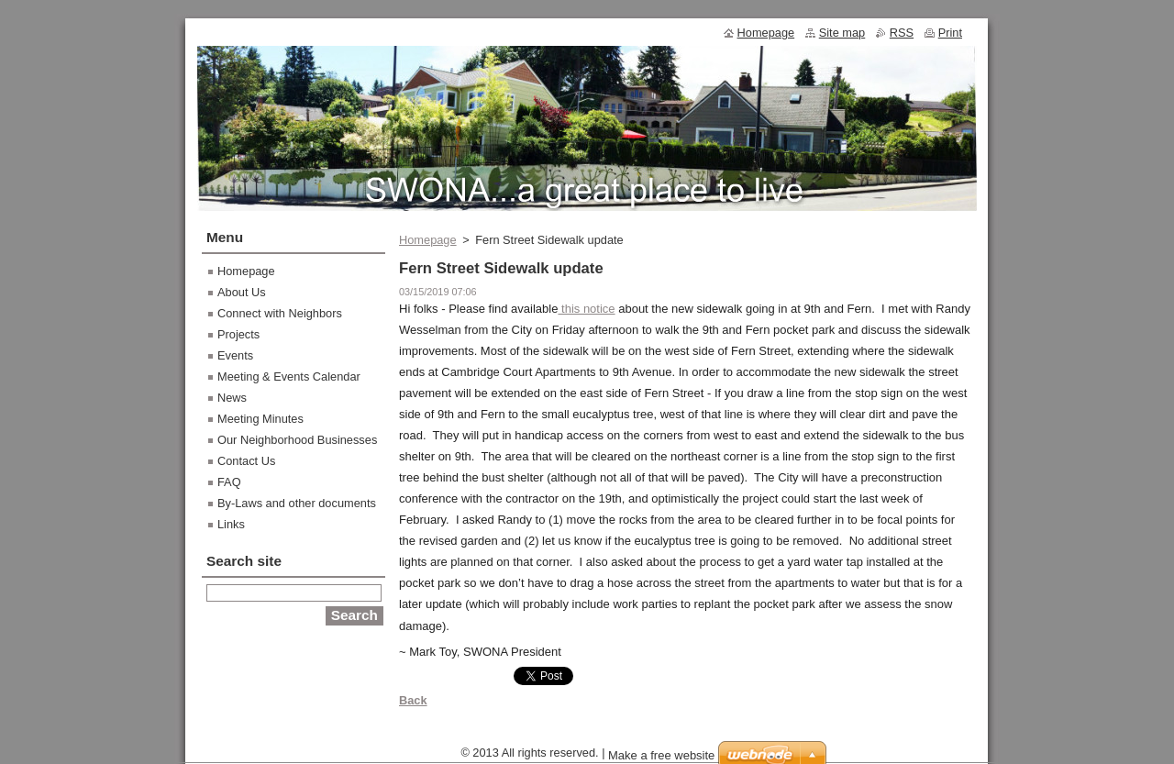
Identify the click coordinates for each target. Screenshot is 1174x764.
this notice (586, 309)
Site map (842, 32)
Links (231, 524)
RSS (902, 32)
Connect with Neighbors (279, 313)
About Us (241, 292)
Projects (238, 334)
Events (235, 355)
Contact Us (246, 461)
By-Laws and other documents (296, 503)
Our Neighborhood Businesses (297, 440)
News (232, 397)
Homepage (428, 240)
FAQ (229, 482)
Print (950, 32)
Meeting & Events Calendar (288, 376)
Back (413, 700)
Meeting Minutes (260, 419)
